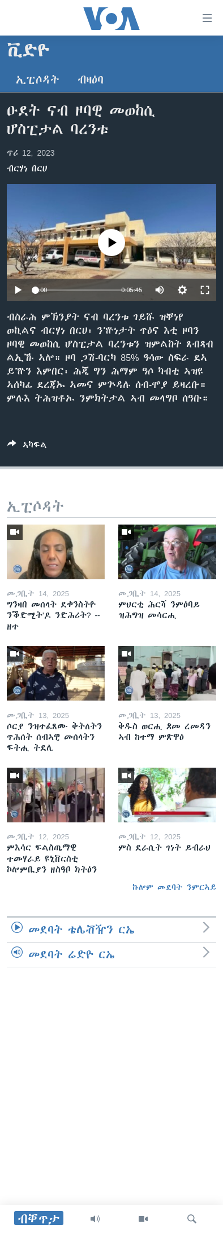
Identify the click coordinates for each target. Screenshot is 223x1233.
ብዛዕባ (91, 79)
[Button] (27, 447)
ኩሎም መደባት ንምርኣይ (174, 887)
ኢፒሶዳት (37, 79)
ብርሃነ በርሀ (27, 169)
